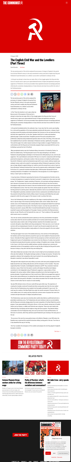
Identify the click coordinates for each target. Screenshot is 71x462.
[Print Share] (32, 94)
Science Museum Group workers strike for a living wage (11, 382)
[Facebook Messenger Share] (25, 94)
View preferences (63, 453)
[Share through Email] (28, 94)
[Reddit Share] (18, 94)
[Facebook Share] (12, 94)
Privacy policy (59, 457)
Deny (54, 453)
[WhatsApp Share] (22, 94)
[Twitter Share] (15, 94)
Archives (22, 67)
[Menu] (66, 2)
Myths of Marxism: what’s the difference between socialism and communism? (35, 382)
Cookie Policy (53, 457)
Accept (48, 453)
